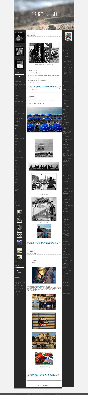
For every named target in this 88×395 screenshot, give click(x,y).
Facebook (49, 243)
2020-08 (16, 202)
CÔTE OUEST (65, 193)
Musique (16, 160)
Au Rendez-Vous (65, 181)
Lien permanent (45, 86)
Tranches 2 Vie (65, 282)
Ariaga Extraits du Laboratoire (67, 94)
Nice (33, 242)
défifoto (64, 103)
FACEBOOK (16, 95)
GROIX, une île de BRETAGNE (68, 205)
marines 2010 (39, 286)
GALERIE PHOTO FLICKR (19, 98)
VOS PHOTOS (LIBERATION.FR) (17, 105)
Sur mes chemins (66, 279)
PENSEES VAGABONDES (67, 270)
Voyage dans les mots (66, 293)
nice (27, 243)
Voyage (16, 182)
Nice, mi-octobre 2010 (31, 98)
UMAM (64, 167)
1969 (15, 126)
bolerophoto (65, 184)
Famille (16, 144)
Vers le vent (65, 286)
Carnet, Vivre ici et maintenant (19, 138)
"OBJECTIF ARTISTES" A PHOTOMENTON (18, 111)
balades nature (65, 182)
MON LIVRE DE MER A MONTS (19, 157)
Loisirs (16, 154)
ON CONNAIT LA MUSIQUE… (67, 266)
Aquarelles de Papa (17, 254)
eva (64, 61)
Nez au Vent (65, 261)
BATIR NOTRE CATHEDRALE (19, 113)
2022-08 (16, 193)
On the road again (66, 153)
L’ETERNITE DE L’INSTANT (67, 247)
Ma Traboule (65, 248)
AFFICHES (16, 238)
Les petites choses (66, 242)
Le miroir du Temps (66, 233)
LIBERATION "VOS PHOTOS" (19, 101)
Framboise (65, 72)
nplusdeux (64, 263)
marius (53, 87)
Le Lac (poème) (65, 53)
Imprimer (34, 89)
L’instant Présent (65, 141)
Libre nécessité (65, 245)
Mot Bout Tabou (65, 148)
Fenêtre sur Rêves (66, 110)
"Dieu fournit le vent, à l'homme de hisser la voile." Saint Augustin (68, 91)
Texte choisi (16, 179)
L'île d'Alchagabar (66, 214)
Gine (64, 69)
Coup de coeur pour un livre (67, 54)
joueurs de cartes (40, 87)
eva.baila (64, 109)
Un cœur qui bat (65, 283)
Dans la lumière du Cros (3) (32, 253)
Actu (15, 128)
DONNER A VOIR (66, 106)
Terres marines (17, 231)
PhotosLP (16, 86)
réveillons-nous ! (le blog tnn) (67, 162)
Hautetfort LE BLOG (66, 208)
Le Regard (64, 238)
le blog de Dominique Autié (67, 84)
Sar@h (64, 276)
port (27, 87)
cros (46, 375)
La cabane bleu (65, 119)
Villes (39, 242)
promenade (31, 243)
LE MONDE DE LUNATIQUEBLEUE (66, 235)
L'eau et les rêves (69, 64)
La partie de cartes (31, 35)
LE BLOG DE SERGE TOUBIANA (66, 133)
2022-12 (16, 190)
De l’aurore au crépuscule (67, 195)
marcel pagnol (48, 87)
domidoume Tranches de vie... (67, 196)
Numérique (16, 167)
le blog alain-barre (66, 126)
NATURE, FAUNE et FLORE (67, 260)
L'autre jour (65, 212)
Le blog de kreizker (66, 227)
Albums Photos (17, 209)
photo (38, 243)
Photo (15, 169)
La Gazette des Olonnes (67, 122)
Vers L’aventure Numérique (67, 288)
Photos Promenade (66, 273)
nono (64, 151)
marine (49, 375)
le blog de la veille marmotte (67, 129)
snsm (55, 375)
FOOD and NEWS (66, 112)
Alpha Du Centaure (66, 178)
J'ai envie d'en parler (66, 113)
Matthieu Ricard (65, 144)
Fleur (15, 147)
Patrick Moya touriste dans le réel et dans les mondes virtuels (68, 155)
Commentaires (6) (53, 242)
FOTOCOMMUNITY (18, 97)
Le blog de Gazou (66, 224)
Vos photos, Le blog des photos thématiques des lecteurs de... (68, 291)
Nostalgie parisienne (66, 56)
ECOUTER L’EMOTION (66, 199)
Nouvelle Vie (16, 166)
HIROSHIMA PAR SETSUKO (19, 118)
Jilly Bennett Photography (67, 115)
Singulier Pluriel (65, 165)
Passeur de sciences (66, 269)
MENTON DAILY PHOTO (67, 254)
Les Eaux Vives (65, 239)
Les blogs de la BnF (66, 136)
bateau (31, 375)
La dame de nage (66, 219)
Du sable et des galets (66, 107)
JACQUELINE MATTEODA (67, 211)
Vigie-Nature (65, 168)
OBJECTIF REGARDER (67, 264)
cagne (28, 375)
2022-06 (16, 196)
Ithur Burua (65, 209)
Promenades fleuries (18, 175)
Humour (16, 148)
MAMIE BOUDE (65, 251)
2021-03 (16, 199)
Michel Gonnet (65, 257)
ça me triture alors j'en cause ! (67, 185)
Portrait (16, 173)
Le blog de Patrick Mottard (67, 131)
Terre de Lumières (66, 85)
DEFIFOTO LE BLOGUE (18, 94)
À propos (64, 44)
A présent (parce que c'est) (67, 175)
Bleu (15, 131)
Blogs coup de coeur (18, 134)
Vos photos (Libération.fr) (67, 289)
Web (15, 185)
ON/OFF (64, 267)
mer (41, 243)
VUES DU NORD (65, 294)
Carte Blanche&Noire (18, 81)
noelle (64, 74)
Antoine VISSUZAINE (66, 93)
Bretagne (16, 135)
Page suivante (46, 385)
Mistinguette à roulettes (66, 147)
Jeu (15, 150)
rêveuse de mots (65, 164)
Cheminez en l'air (66, 100)
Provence (16, 176)
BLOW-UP (64, 97)
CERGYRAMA (65, 188)
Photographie (17, 170)
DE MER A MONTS (17, 121)
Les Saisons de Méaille (18, 151)
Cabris (16, 261)
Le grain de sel (65, 230)
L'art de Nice (65, 116)
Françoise (65, 67)
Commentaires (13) (51, 374)
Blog (15, 132)
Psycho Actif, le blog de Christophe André (66, 161)
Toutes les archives (17, 205)
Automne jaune (65, 50)
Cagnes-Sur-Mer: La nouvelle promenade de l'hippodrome (19, 246)
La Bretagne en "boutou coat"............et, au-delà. (66, 217)
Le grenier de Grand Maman (67, 231)
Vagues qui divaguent (66, 285)
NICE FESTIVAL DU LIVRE (67, 150)
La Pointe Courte (17, 216)
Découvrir (16, 141)
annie (64, 64)
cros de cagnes (32, 87)
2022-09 (16, 192)
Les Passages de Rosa (66, 241)
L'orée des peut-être (66, 215)
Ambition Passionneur (66, 179)
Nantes (16, 163)
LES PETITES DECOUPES (67, 244)
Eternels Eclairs (65, 202)
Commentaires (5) (54, 86)
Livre (15, 153)
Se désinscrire (19, 270)
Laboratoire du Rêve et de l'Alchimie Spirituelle (67, 124)
